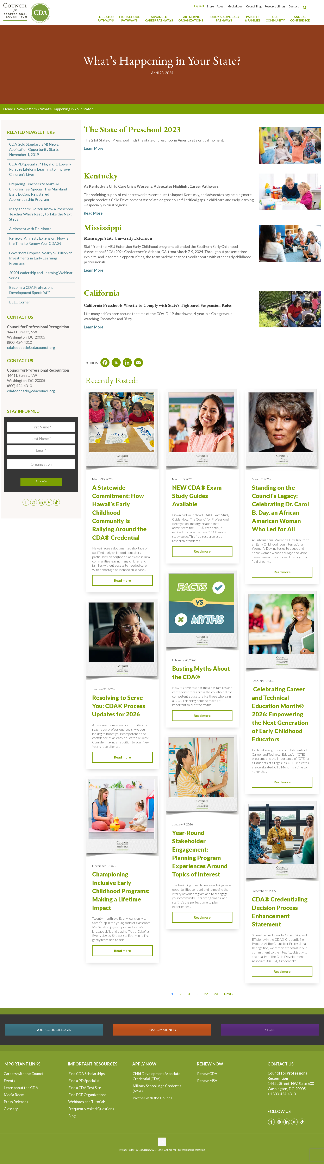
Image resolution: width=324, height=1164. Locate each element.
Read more (122, 580)
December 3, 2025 (104, 866)
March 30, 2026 (102, 479)
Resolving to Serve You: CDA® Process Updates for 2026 (118, 706)
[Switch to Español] (199, 6)
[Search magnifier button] (305, 7)
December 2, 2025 (264, 891)
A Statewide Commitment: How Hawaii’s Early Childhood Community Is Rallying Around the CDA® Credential (119, 512)
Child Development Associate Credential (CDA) (156, 1076)
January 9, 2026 (182, 824)
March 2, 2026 (261, 479)
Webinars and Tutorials (87, 1101)
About (221, 6)
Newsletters (26, 109)
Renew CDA (207, 1073)
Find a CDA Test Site (84, 1087)
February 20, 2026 (184, 660)
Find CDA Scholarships (86, 1073)
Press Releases (16, 1101)
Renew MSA (207, 1080)
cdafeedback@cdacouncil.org (31, 347)
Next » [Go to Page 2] (228, 994)
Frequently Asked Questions (91, 1108)
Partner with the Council (152, 1098)
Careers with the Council (24, 1073)
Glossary (11, 1108)
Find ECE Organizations (87, 1094)
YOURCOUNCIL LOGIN (53, 1030)
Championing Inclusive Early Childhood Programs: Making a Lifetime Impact (120, 891)
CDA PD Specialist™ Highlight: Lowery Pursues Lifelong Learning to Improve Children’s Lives (40, 169)
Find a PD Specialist (84, 1080)
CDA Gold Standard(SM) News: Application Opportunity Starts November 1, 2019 (34, 149)
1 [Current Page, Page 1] (172, 994)
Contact (293, 6)
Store (210, 6)
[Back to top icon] (162, 1142)
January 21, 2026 (103, 689)
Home (8, 109)
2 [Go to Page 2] (180, 994)
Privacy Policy (126, 1149)
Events (9, 1080)
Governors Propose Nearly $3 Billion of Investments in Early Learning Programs (40, 258)
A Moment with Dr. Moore (30, 228)
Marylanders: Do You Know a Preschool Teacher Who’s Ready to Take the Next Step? (41, 214)
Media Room (235, 6)
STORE (270, 1030)
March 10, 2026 (182, 479)
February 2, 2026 (263, 680)
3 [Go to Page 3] (189, 994)
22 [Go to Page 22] (206, 994)
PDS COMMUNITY (162, 1030)
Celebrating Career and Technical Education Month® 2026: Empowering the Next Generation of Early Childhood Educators (280, 714)
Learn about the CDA (21, 1087)
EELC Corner (19, 302)
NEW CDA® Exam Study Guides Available (197, 496)
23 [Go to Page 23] (216, 994)
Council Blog (254, 6)
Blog (72, 1115)
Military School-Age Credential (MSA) (157, 1088)
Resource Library (275, 6)
